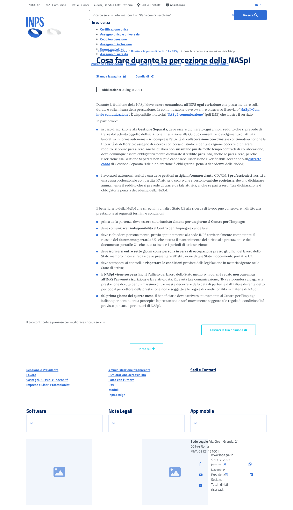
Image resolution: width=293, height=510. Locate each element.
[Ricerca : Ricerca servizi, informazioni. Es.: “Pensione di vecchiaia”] (250, 15)
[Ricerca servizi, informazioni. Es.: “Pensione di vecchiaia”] (160, 15)
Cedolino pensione (113, 39)
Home (101, 51)
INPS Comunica (55, 4)
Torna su (146, 348)
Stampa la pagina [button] (111, 76)
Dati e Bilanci (80, 4)
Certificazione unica (114, 29)
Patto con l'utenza (121, 379)
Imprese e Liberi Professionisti (48, 384)
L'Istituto (34, 4)
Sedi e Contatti (149, 4)
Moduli (113, 389)
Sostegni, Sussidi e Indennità (47, 379)
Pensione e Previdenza (42, 369)
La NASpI (174, 51)
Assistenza (175, 4)
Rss (111, 384)
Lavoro (31, 374)
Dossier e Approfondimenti (148, 51)
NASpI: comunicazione (185, 114)
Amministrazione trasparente (129, 369)
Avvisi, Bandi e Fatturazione (113, 4)
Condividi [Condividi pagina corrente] (144, 76)
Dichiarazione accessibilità (127, 374)
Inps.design (116, 394)
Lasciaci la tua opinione (228, 329)
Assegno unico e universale (120, 34)
